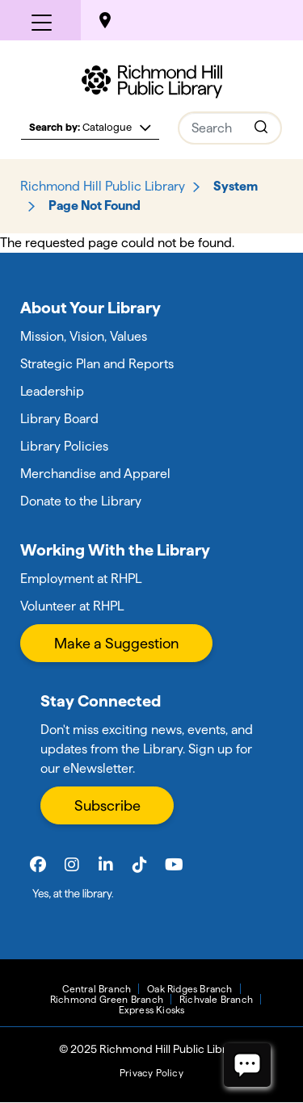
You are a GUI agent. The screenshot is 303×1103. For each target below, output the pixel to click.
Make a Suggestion (116, 643)
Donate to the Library (80, 501)
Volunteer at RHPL (72, 606)
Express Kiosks (152, 1009)
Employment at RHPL (80, 578)
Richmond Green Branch (106, 999)
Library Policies (64, 446)
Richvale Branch (216, 999)
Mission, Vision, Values (83, 336)
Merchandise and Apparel (95, 473)
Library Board (59, 419)
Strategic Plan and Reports (97, 364)
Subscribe (107, 805)
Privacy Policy (151, 1072)
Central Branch (96, 988)
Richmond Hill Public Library (102, 186)
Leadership (52, 391)
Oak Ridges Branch (189, 988)
